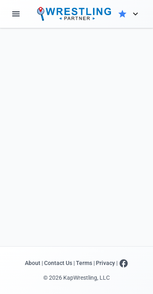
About (32, 263)
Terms (84, 263)
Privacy (105, 263)
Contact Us (58, 263)
